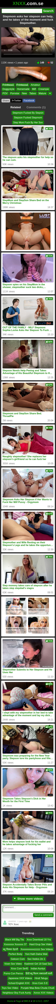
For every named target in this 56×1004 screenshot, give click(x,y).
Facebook (29, 100)
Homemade (23, 89)
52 (50, 62)
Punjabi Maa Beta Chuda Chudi (37, 988)
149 (40, 62)
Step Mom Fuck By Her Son (28, 122)
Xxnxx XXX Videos (43, 992)
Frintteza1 (8, 85)
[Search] (21, 11)
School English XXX (18, 983)
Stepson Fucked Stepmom (28, 117)
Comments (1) (36, 107)
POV (5, 93)
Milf (34, 89)
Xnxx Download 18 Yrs (39, 939)
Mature (42, 93)
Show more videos (28, 898)
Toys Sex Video (10, 988)
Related (15, 107)
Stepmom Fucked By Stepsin (28, 113)
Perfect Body (15, 954)
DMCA (26, 1001)
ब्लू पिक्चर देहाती (10, 949)
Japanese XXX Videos (20, 978)
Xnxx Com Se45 (19, 968)
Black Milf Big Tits (14, 939)
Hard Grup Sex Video (40, 944)
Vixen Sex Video (13, 963)
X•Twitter (16, 100)
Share (6, 100)
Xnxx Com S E (40, 983)
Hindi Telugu (41, 978)
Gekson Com (18, 959)
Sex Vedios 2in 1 (36, 959)
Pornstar (14, 93)
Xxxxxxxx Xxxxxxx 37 (15, 944)
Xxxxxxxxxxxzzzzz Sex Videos (37, 949)
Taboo (32, 93)
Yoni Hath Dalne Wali (36, 954)
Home (10, 1001)
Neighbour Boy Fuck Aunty (17, 992)
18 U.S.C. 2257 (41, 1001)
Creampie (44, 89)
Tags (18, 1001)
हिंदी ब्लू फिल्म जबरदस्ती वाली (39, 973)
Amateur (35, 85)
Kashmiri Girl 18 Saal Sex (38, 963)
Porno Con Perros (13, 973)
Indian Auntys (38, 968)
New (24, 93)
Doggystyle (8, 89)
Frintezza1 (22, 85)
